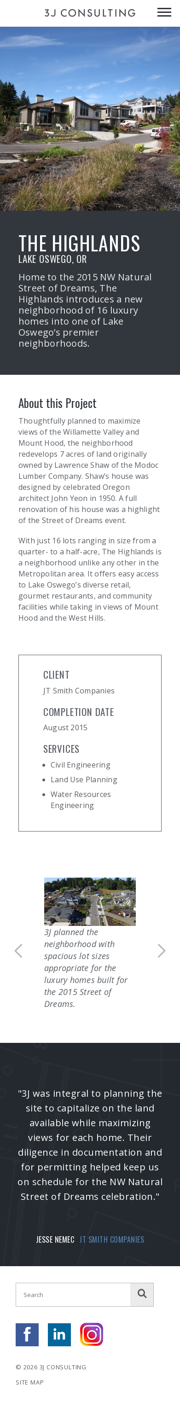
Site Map (30, 1382)
